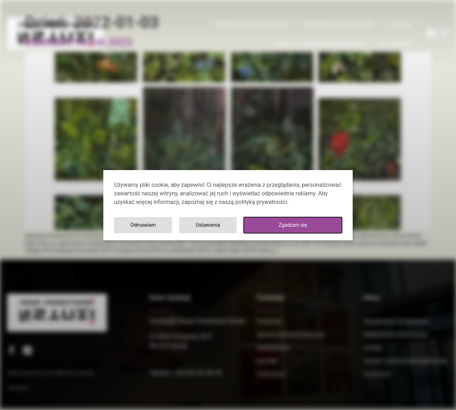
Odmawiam (312, 224)
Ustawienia (246, 224)
